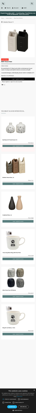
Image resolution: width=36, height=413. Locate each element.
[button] (18, 410)
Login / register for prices (18, 80)
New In (9, 7)
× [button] (34, 390)
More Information (26, 14)
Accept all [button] (12, 406)
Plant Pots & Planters (19, 18)
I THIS (3, 86)
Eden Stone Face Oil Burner (10, 290)
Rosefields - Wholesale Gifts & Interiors (18, 4)
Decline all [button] (23, 406)
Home (2, 18)
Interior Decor (9, 18)
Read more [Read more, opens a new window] (19, 396)
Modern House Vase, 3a (8, 177)
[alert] (18, 400)
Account (16, 7)
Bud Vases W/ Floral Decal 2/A (10, 139)
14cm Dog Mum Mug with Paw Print (12, 252)
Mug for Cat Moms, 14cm (9, 327)
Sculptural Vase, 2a (7, 215)
